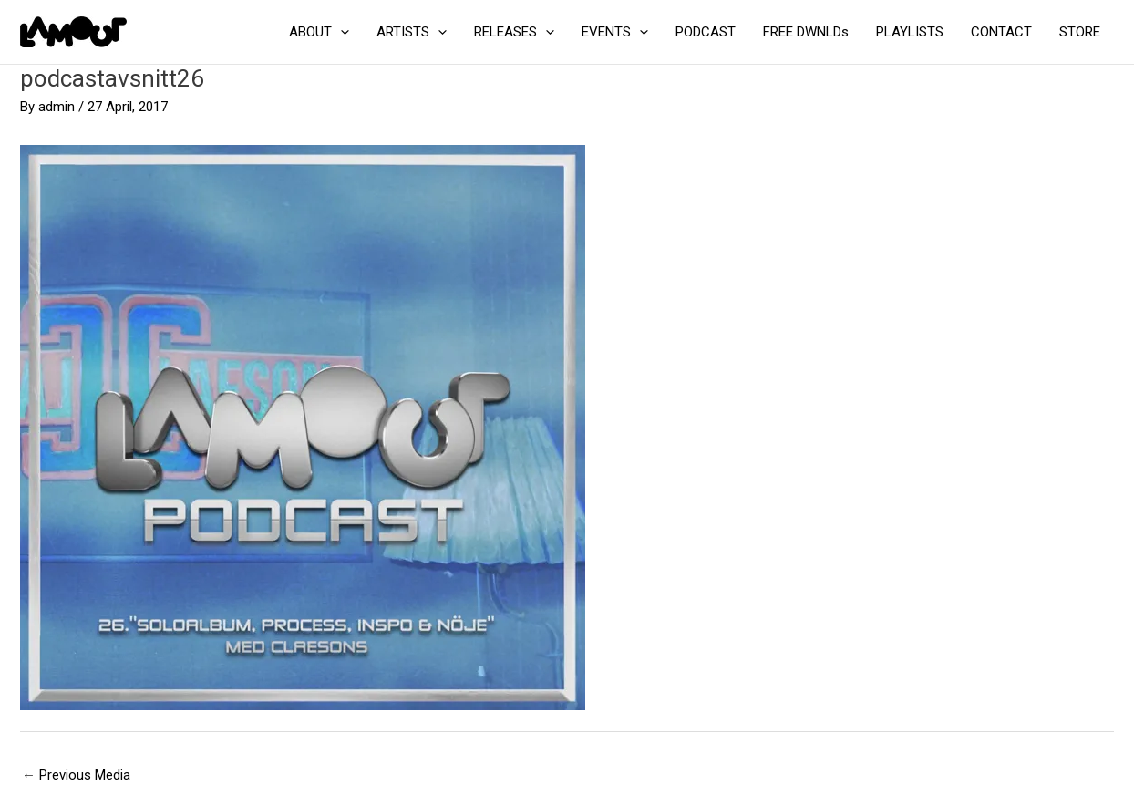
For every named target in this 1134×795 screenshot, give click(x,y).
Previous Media (76, 775)
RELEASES (514, 32)
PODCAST (705, 32)
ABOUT (319, 32)
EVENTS (615, 32)
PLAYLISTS (909, 32)
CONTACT (1001, 32)
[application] (340, 32)
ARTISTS (411, 32)
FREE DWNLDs (806, 32)
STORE (1079, 32)
